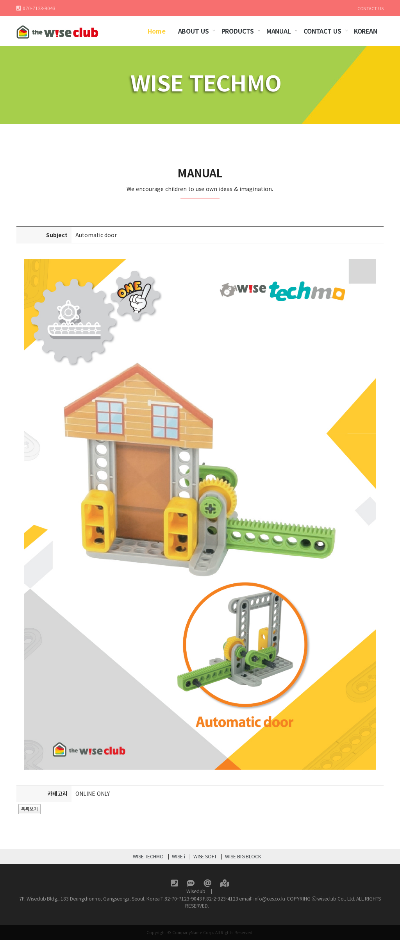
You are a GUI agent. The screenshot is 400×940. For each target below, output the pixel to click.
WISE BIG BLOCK (243, 856)
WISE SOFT (205, 856)
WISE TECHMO (148, 856)
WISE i (178, 856)
